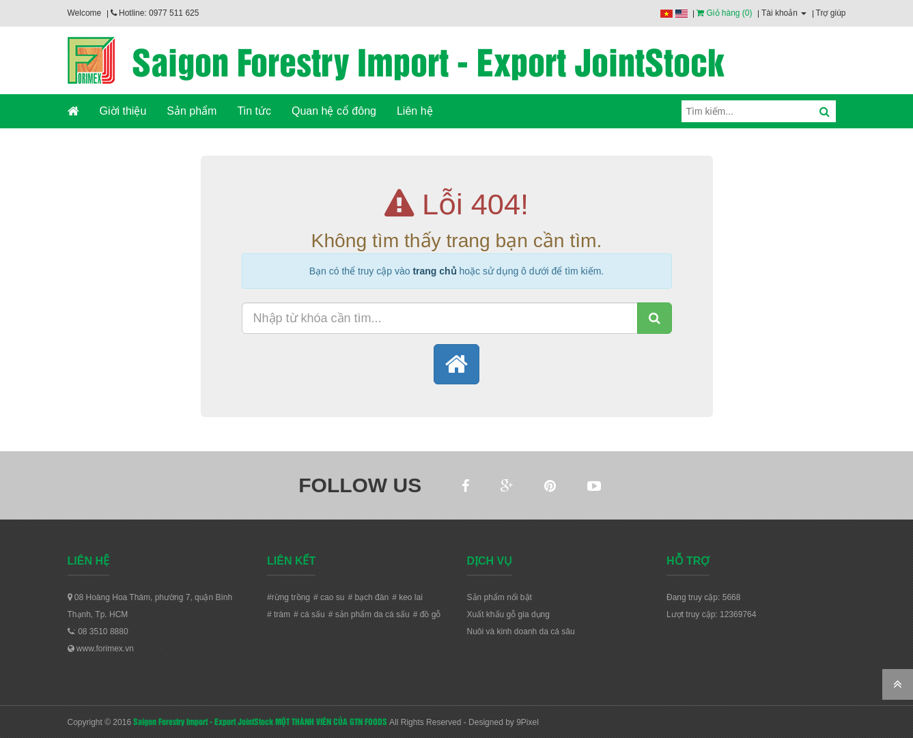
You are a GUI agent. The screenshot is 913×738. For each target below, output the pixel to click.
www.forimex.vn (101, 648)
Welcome (85, 13)
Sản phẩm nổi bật (499, 597)
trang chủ (434, 271)
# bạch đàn (368, 597)
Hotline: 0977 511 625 (155, 13)
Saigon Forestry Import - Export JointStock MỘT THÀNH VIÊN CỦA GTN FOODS (260, 721)
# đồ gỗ (427, 614)
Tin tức (254, 111)
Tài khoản (783, 13)
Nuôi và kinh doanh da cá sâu (521, 631)
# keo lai (407, 597)
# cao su (328, 597)
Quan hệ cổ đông (334, 111)
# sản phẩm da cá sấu (369, 614)
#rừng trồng (288, 597)
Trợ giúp (831, 13)
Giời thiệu (123, 111)
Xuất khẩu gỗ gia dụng (508, 614)
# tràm (278, 614)
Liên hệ (415, 111)
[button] (456, 364)
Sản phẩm (191, 111)
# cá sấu (309, 614)
